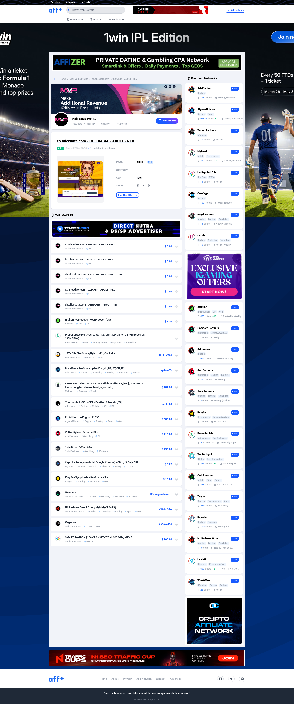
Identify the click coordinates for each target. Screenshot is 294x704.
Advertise (175, 678)
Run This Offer (127, 195)
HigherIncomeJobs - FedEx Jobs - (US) (88, 319)
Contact (160, 678)
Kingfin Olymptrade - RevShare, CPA (86, 477)
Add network (235, 10)
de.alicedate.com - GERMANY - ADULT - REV (91, 304)
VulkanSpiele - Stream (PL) (81, 432)
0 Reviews (105, 123)
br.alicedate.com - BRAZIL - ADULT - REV (89, 259)
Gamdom (70, 492)
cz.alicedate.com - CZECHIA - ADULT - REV (90, 289)
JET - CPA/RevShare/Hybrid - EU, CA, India (90, 353)
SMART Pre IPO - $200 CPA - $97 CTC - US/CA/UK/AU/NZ (98, 537)
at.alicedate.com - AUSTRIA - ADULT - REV (90, 244)
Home (63, 79)
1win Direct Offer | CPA (78, 447)
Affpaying (71, 2)
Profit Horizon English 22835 (82, 417)
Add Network (144, 678)
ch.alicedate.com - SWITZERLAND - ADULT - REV (94, 274)
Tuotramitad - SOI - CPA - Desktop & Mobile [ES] (93, 402)
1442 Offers (121, 123)
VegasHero (71, 522)
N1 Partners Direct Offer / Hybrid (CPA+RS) (90, 507)
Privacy (127, 678)
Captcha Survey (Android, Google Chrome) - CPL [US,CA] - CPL (102, 462)
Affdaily (86, 2)
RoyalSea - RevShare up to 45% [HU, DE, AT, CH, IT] (94, 368)
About (114, 678)
